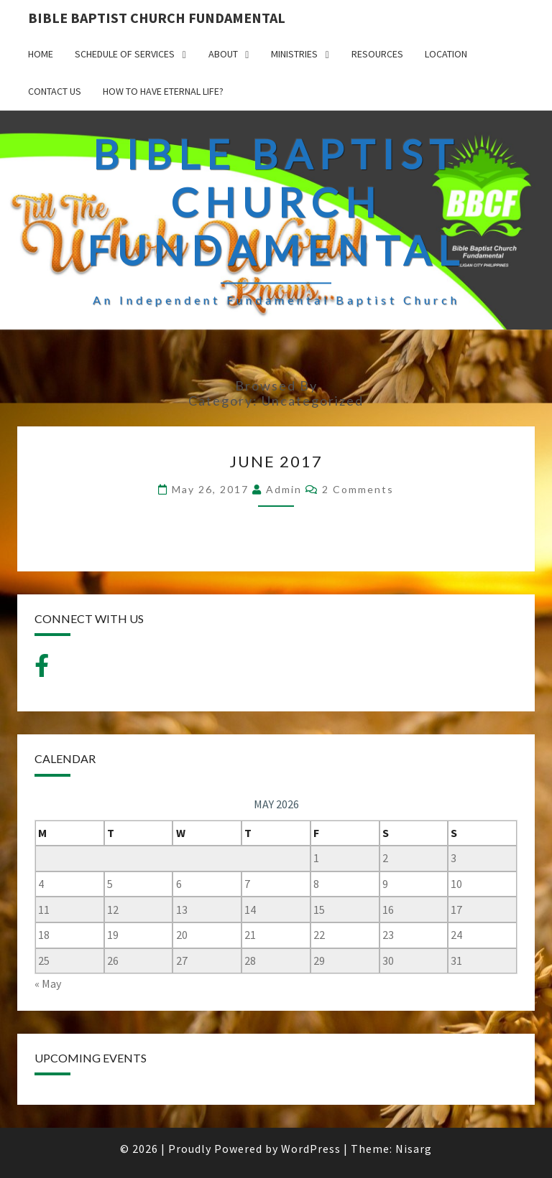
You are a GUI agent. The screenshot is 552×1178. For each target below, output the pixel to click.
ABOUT (223, 53)
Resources (377, 53)
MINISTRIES (294, 53)
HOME (40, 53)
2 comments (358, 489)
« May (47, 983)
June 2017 (276, 461)
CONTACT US (54, 91)
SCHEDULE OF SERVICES (125, 53)
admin (284, 489)
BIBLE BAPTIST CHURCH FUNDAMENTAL (156, 18)
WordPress (311, 1148)
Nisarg (413, 1148)
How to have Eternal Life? (163, 91)
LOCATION (446, 53)
